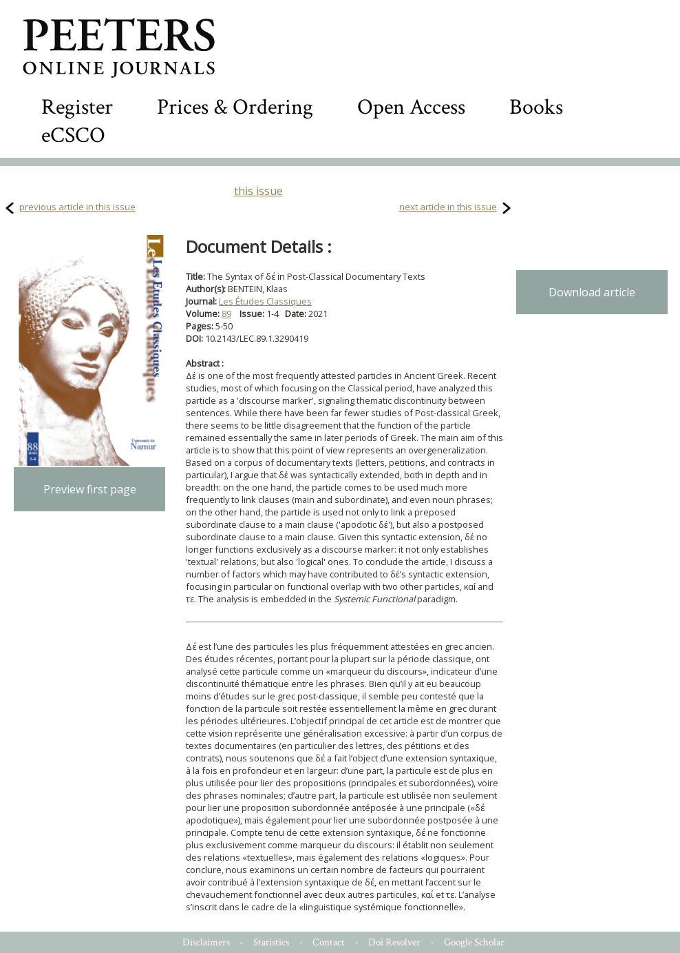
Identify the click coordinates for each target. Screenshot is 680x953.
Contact (328, 942)
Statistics (271, 942)
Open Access (411, 107)
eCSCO (73, 135)
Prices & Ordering (235, 107)
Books (536, 107)
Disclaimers (206, 942)
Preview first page (89, 489)
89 (226, 313)
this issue (258, 190)
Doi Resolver (394, 942)
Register (77, 107)
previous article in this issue (77, 207)
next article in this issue (448, 207)
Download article (592, 292)
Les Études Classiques (265, 301)
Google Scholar (474, 942)
